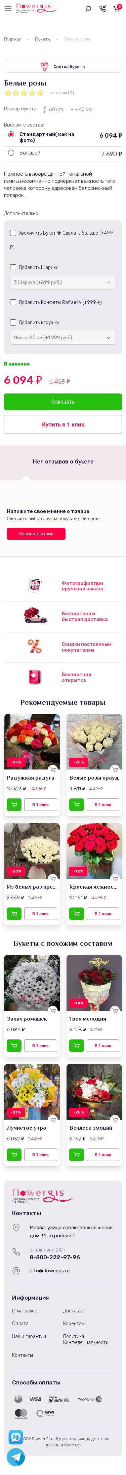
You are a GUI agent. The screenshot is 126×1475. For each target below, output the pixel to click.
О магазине (24, 1311)
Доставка (73, 1311)
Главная (13, 39)
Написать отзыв (36, 533)
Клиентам (74, 1324)
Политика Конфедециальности (86, 1339)
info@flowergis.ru (50, 1271)
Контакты (22, 1355)
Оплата (20, 1324)
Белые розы (77, 39)
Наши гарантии (29, 1336)
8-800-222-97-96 (55, 1257)
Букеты (43, 39)
